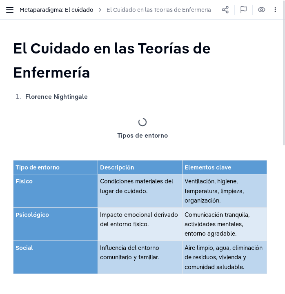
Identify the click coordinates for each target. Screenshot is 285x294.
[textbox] (142, 60)
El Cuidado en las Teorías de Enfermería (159, 9)
